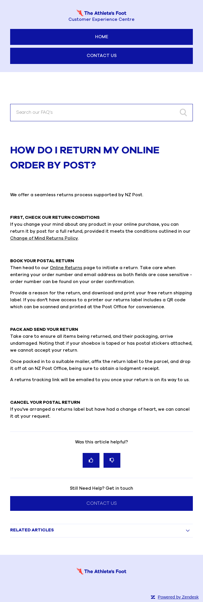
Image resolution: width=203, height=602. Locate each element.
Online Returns (66, 268)
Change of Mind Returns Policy (44, 238)
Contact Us (102, 56)
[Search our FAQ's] (101, 112)
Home (101, 37)
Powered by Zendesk (178, 596)
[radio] (91, 460)
